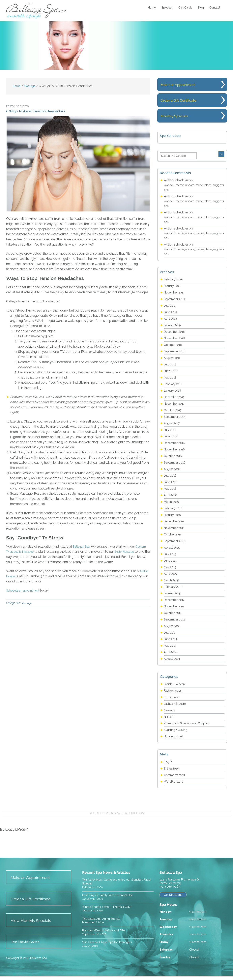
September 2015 (176, 541)
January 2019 (173, 325)
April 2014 (171, 652)
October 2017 (174, 410)
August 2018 (173, 358)
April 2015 (171, 573)
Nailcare (170, 717)
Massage (27, 603)
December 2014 (175, 600)
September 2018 (176, 351)
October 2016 (174, 456)
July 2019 (171, 305)
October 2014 (174, 613)
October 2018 (174, 345)
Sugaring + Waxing (177, 730)
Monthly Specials (179, 116)
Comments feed (176, 775)
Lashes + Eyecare (176, 704)
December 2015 (175, 521)
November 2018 (176, 338)
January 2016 (173, 515)
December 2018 (175, 332)
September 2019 (176, 299)
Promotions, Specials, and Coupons (190, 723)
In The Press (173, 697)
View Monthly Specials (34, 921)
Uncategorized (175, 736)
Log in (168, 762)
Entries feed (172, 768)
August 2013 (173, 659)
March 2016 (172, 502)
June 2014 (171, 639)
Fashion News (174, 690)
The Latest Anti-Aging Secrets (104, 919)
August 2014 (173, 626)
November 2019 (176, 292)
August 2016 (173, 469)
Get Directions (173, 895)
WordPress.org (175, 781)
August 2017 (173, 423)
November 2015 (175, 528)
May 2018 (171, 377)
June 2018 (171, 371)
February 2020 (174, 279)
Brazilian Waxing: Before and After (107, 931)
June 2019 (171, 312)
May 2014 (171, 645)
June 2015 (171, 560)
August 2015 (173, 547)
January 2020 (174, 286)
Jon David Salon (27, 943)
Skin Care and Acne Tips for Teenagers (110, 942)
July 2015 (170, 554)
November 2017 (175, 403)
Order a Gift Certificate (184, 100)
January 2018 (173, 390)
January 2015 (173, 593)
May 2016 (171, 488)
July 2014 (171, 632)
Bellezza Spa (36, 10)
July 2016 (171, 475)
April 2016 (171, 495)
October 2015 (174, 534)
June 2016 (171, 482)
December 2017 (175, 397)
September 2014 (176, 619)
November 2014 (176, 606)
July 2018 (171, 364)
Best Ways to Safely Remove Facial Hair (111, 895)
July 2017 (170, 430)
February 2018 (174, 384)
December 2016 (175, 443)
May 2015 (171, 567)
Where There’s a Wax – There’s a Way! (109, 907)
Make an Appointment (184, 84)
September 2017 (176, 417)
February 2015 (174, 587)
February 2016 (174, 508)
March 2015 (172, 580)
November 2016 (176, 449)
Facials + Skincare (176, 684)
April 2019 (171, 318)
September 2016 (176, 462)
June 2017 (171, 436)
